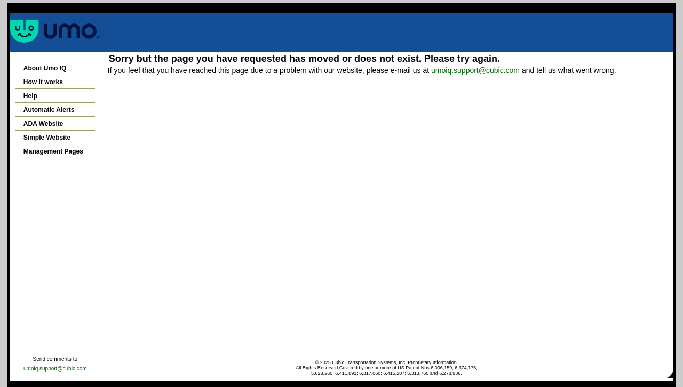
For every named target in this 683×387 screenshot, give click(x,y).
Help (30, 96)
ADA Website (43, 123)
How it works (43, 82)
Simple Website (46, 137)
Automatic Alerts (49, 110)
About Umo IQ (45, 68)
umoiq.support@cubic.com (475, 70)
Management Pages (53, 151)
